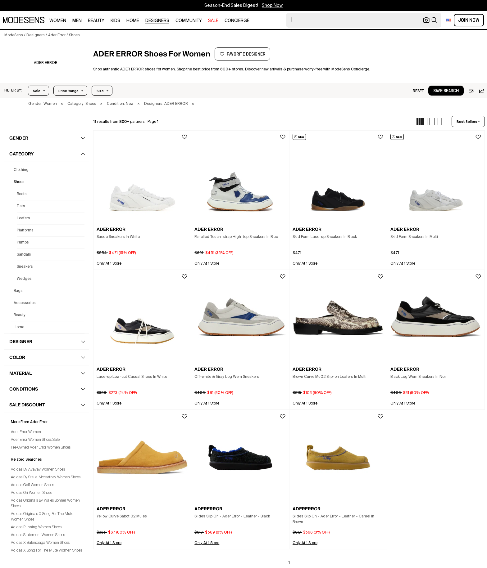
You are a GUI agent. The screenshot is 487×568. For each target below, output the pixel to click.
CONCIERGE (237, 21)
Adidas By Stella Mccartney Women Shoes (45, 477)
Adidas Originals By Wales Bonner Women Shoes (45, 503)
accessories (25, 303)
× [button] (62, 104)
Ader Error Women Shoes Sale (35, 440)
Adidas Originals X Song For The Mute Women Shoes (42, 516)
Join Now (469, 20)
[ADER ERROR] (45, 62)
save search (446, 91)
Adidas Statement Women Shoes (38, 535)
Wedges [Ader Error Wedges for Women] (24, 279)
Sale (36, 91)
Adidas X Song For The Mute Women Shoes (46, 550)
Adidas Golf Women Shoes (32, 485)
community (188, 21)
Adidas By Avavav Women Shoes (38, 470)
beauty (96, 21)
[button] (13, 90)
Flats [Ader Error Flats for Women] (21, 206)
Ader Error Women (26, 432)
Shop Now (272, 5)
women (57, 21)
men (77, 21)
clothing (21, 170)
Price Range (68, 91)
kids (115, 21)
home (132, 21)
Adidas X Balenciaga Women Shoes (40, 543)
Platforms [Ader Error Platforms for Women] (25, 230)
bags (18, 291)
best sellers (467, 121)
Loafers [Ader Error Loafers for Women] (23, 218)
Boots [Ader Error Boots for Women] (22, 194)
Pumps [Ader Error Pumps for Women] (23, 242)
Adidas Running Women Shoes (36, 527)
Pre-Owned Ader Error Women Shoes (41, 447)
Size (100, 91)
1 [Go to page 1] (289, 563)
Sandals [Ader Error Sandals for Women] (24, 255)
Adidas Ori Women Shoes (31, 493)
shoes (19, 182)
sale (213, 21)
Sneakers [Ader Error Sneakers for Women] (25, 267)
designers (157, 21)
